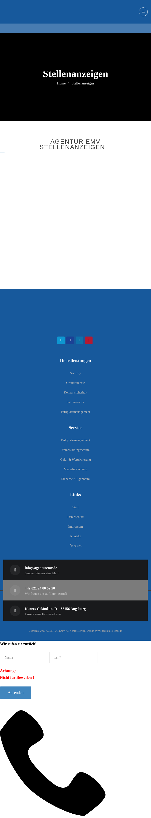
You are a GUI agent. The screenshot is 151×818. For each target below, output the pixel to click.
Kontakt (75, 536)
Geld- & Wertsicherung (75, 459)
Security (75, 373)
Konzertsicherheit (75, 392)
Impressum (75, 526)
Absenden (16, 692)
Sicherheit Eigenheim (75, 479)
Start (75, 507)
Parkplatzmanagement (75, 412)
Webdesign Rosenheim (110, 630)
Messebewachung (75, 469)
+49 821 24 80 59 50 (40, 588)
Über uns (75, 546)
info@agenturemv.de (41, 568)
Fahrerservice (76, 402)
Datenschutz (75, 517)
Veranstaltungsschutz (75, 450)
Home (61, 83)
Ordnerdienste (75, 382)
